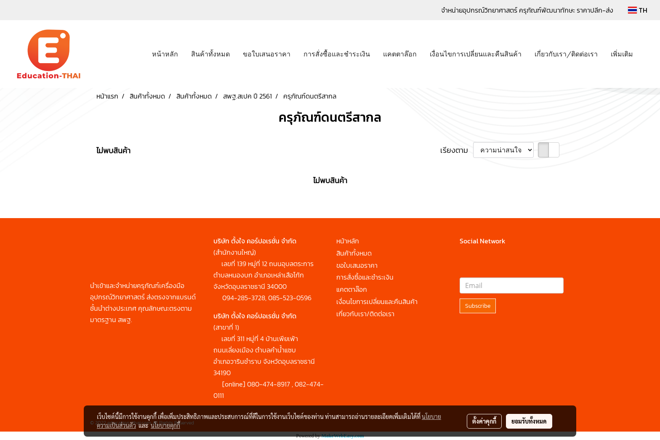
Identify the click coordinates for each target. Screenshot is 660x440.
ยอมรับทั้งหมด (529, 421)
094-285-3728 (243, 298)
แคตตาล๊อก (400, 53)
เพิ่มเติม (622, 53)
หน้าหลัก (165, 53)
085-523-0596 (289, 298)
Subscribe (477, 305)
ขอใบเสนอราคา (266, 53)
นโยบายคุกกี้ (165, 425)
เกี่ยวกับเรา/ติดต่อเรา (566, 53)
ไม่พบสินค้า (113, 150)
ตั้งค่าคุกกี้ (484, 421)
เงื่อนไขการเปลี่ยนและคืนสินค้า (476, 53)
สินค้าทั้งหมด (210, 53)
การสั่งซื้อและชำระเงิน (336, 53)
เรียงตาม (456, 150)
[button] (647, 54)
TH (637, 10)
